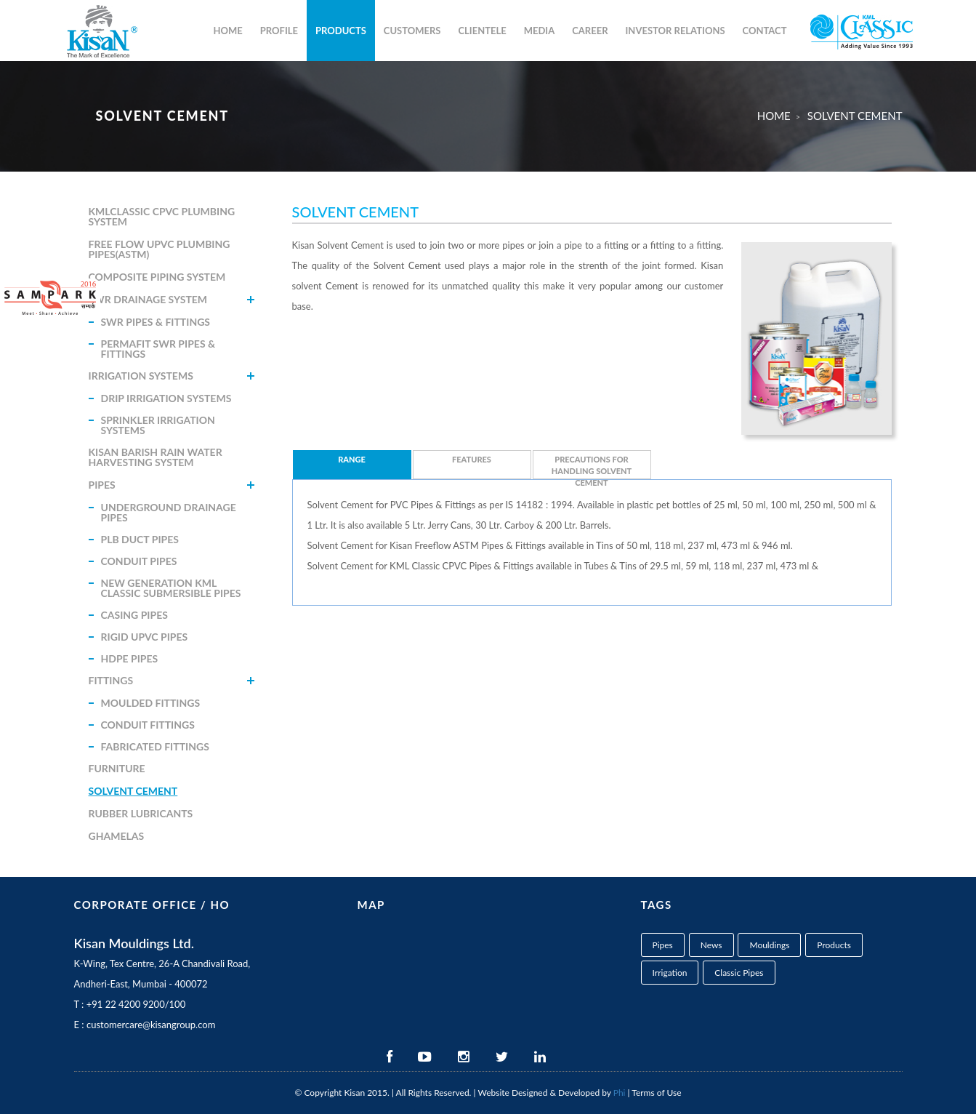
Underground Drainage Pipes (168, 512)
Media (539, 30)
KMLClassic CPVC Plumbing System (162, 216)
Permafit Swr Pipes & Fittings (158, 348)
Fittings (111, 680)
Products (340, 30)
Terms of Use (656, 1092)
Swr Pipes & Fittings (156, 322)
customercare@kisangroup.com (150, 1024)
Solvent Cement (133, 791)
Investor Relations (675, 30)
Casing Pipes (134, 615)
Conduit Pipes (139, 561)
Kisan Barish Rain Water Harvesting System (155, 457)
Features (471, 459)
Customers (412, 30)
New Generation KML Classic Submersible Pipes (171, 588)
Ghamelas (117, 836)
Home (228, 30)
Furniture (117, 768)
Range (352, 459)
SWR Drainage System (148, 299)
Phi (619, 1092)
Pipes (102, 484)
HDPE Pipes (129, 658)
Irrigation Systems (141, 375)
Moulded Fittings (151, 703)
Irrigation (670, 972)
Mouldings (769, 944)
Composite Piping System (157, 277)
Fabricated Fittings (155, 746)
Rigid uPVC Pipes (144, 636)
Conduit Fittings (148, 724)
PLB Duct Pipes (140, 539)
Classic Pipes (738, 972)
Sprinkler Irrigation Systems (158, 425)
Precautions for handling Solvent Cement (592, 466)
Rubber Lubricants (141, 813)
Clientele (482, 30)
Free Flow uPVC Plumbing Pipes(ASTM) (159, 249)
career (590, 30)
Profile (279, 30)
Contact (765, 30)
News (711, 944)
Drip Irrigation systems (166, 398)
